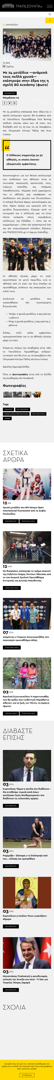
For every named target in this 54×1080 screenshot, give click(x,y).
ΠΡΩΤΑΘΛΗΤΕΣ (38, 414)
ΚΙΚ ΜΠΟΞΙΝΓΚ (23, 409)
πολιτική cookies (29, 1069)
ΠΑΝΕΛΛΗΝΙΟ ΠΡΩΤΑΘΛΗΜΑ (16, 414)
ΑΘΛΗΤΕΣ (8, 409)
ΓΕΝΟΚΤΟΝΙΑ (11, 713)
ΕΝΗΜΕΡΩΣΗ (9, 93)
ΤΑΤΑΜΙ (7, 418)
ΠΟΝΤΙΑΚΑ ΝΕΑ (28, 521)
